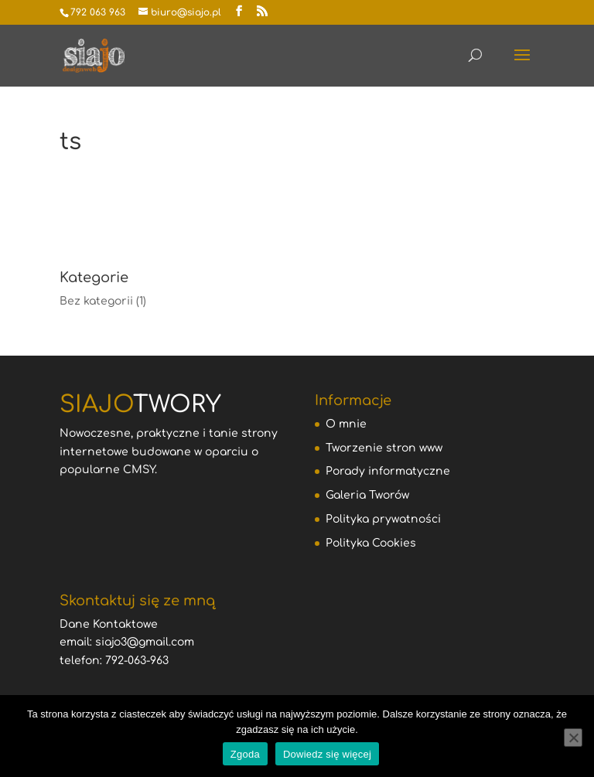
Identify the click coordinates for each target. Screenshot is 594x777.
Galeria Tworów (367, 495)
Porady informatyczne (388, 471)
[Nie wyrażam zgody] (573, 737)
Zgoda (245, 754)
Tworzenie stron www (384, 448)
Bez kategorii (96, 301)
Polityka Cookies (371, 543)
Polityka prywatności (383, 519)
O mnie (346, 424)
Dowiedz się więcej (327, 754)
